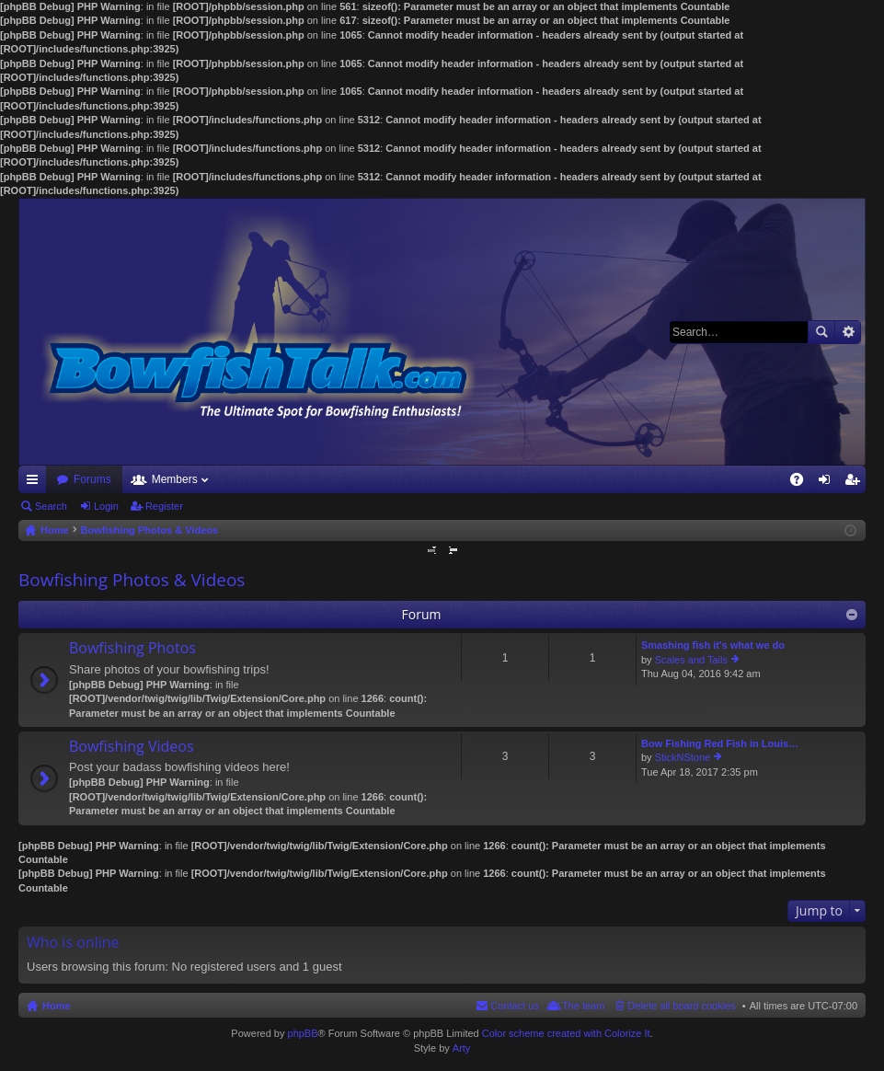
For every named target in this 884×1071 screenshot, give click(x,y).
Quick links (36, 483)
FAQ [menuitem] (802, 483)
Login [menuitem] (828, 483)
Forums (92, 479)
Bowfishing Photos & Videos (131, 580)
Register (164, 506)
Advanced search (847, 332)
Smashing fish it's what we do (713, 645)
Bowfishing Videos (131, 747)
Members (175, 479)
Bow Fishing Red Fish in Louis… (719, 743)
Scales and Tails (691, 659)
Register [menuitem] (856, 483)
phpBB (303, 1033)
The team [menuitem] (583, 1005)
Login (106, 506)
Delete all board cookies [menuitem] (681, 1005)
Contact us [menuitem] (514, 1005)
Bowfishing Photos (132, 648)
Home (56, 1005)
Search (821, 332)
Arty (462, 1048)
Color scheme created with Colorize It (566, 1033)
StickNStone (683, 757)
